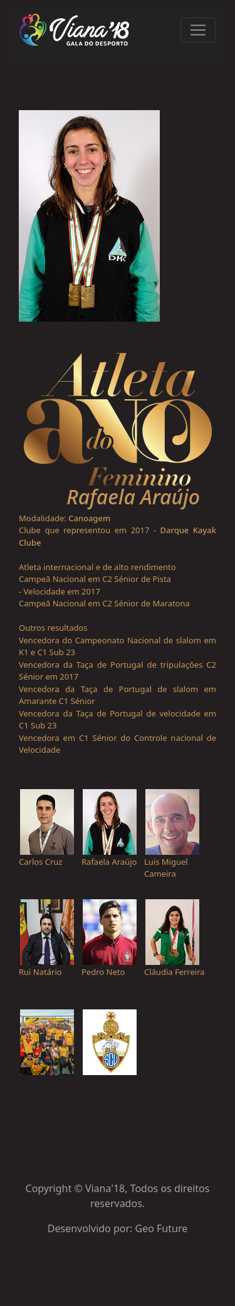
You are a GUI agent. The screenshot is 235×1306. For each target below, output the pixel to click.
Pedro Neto (103, 971)
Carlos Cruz (40, 861)
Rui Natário (40, 971)
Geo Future (161, 1228)
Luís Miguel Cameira (166, 868)
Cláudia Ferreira (174, 971)
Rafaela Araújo (109, 861)
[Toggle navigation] (198, 30)
